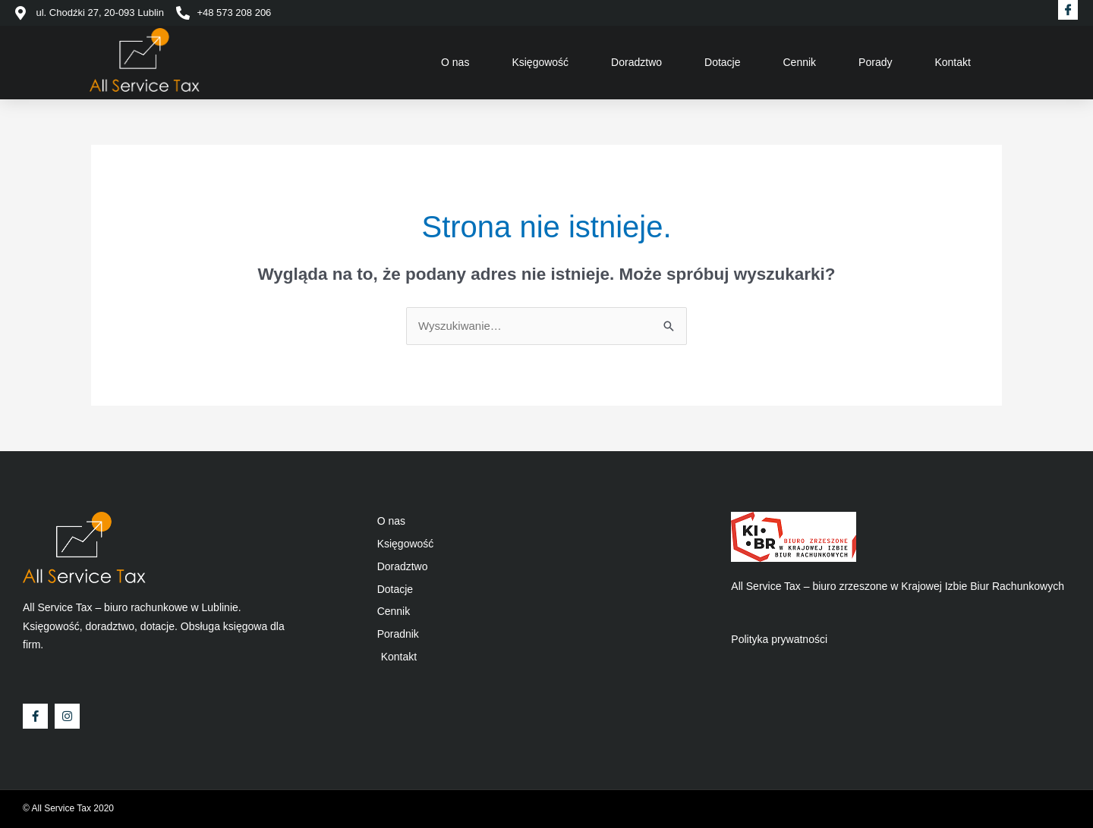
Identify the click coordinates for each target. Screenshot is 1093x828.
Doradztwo (636, 62)
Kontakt (952, 62)
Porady (875, 62)
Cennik (800, 62)
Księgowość (540, 62)
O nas (455, 62)
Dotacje (722, 62)
